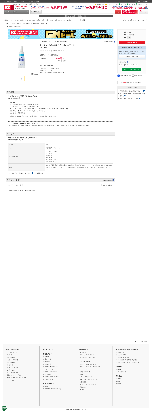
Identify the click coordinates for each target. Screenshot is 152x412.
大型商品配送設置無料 (122, 357)
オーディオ (10, 365)
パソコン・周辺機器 (12, 372)
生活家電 (9, 355)
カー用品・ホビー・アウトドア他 (16, 377)
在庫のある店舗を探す (132, 56)
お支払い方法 (47, 364)
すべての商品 (35, 12)
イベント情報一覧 (121, 372)
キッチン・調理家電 (12, 360)
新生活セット (49, 20)
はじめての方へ (17, 4)
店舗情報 (119, 367)
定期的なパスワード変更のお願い (76, 16)
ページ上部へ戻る (142, 341)
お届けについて (84, 374)
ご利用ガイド (37, 4)
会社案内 (145, 1)
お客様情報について (85, 382)
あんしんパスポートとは (87, 355)
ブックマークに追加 (125, 75)
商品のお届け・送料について (51, 366)
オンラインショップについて (88, 384)
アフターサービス (48, 369)
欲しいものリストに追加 (131, 69)
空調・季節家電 (11, 357)
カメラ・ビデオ (16, 23)
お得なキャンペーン (73, 20)
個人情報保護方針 (48, 379)
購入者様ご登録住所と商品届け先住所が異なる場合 (132, 95)
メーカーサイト (27, 173)
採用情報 (137, 1)
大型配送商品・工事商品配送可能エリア (131, 91)
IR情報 (118, 381)
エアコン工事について (86, 377)
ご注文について (84, 369)
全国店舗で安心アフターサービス (132, 82)
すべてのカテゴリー (12, 352)
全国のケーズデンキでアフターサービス (127, 362)
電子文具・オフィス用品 (14, 375)
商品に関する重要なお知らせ (52, 388)
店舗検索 (118, 369)
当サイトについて (48, 356)
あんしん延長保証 (121, 355)
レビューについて (108, 180)
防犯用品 (82, 20)
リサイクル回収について (50, 371)
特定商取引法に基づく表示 (50, 377)
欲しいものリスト (143, 4)
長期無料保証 (120, 352)
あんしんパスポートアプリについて (90, 367)
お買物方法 (46, 361)
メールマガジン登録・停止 (87, 357)
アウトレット (10, 380)
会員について (47, 359)
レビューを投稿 (107, 185)
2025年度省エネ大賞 (38, 20)
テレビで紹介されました (24, 20)
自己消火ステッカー (60, 20)
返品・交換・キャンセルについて (129, 98)
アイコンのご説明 (108, 41)
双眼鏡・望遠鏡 (27, 23)
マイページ (132, 4)
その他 (82, 389)
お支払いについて (85, 372)
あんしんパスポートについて (88, 364)
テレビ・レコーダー (12, 367)
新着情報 (45, 386)
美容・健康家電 (11, 362)
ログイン (123, 4)
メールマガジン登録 (112, 4)
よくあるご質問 (27, 4)
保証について (83, 387)
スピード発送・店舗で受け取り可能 (126, 360)
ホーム (8, 23)
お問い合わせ (138, 75)
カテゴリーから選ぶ (10, 11)
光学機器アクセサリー (40, 23)
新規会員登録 (100, 4)
